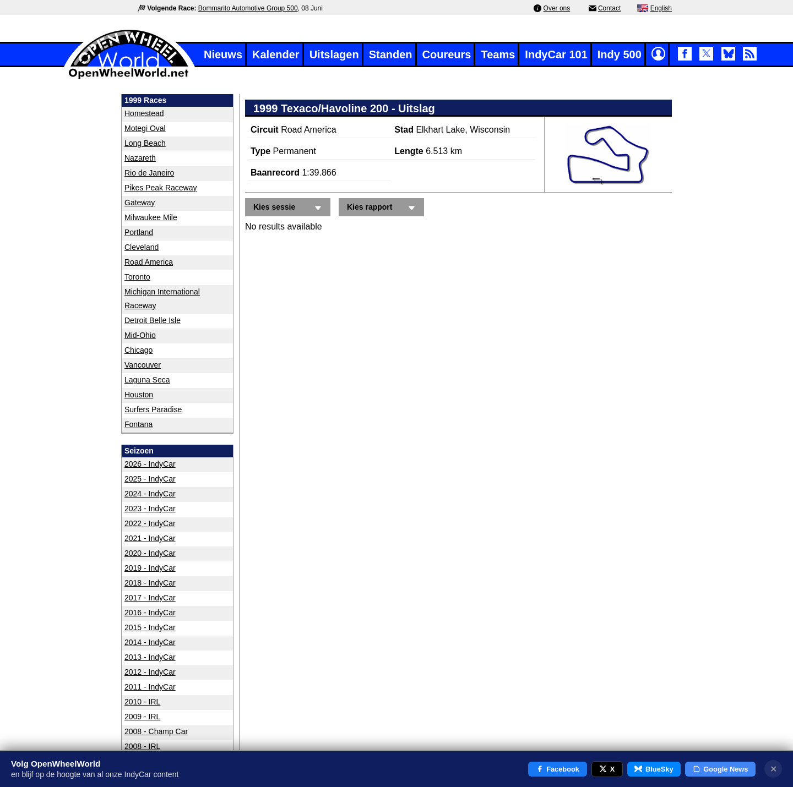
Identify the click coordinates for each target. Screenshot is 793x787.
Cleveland (141, 247)
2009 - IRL (142, 716)
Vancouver (142, 364)
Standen (390, 54)
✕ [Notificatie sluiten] (773, 769)
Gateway (139, 202)
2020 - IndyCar (150, 553)
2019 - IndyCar (150, 568)
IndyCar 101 (556, 54)
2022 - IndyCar (150, 523)
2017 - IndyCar (150, 597)
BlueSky (653, 769)
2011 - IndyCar (150, 686)
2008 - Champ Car (156, 731)
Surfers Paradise (153, 409)
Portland (138, 232)
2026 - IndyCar (150, 464)
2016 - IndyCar (150, 612)
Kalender (276, 54)
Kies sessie (289, 208)
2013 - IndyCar (150, 657)
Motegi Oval (145, 128)
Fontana (138, 424)
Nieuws (223, 54)
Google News (720, 769)
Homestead (144, 113)
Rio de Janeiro (149, 172)
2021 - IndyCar (150, 538)
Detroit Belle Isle (152, 320)
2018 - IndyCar (150, 582)
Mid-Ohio (140, 335)
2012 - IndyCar (150, 672)
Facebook (557, 769)
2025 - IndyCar (150, 478)
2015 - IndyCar (150, 627)
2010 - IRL (142, 701)
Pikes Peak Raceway (160, 187)
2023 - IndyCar (150, 508)
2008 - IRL (142, 746)
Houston (138, 394)
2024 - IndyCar (150, 493)
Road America (148, 262)
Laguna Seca (147, 379)
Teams (498, 54)
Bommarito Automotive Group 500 (248, 8)
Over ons (557, 8)
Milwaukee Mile (150, 217)
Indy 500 (620, 54)
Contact (609, 8)
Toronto (137, 276)
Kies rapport (383, 208)
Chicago (138, 350)
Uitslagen (334, 54)
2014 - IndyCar (150, 642)
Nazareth (140, 158)
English (661, 8)
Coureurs (446, 54)
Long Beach (145, 143)
